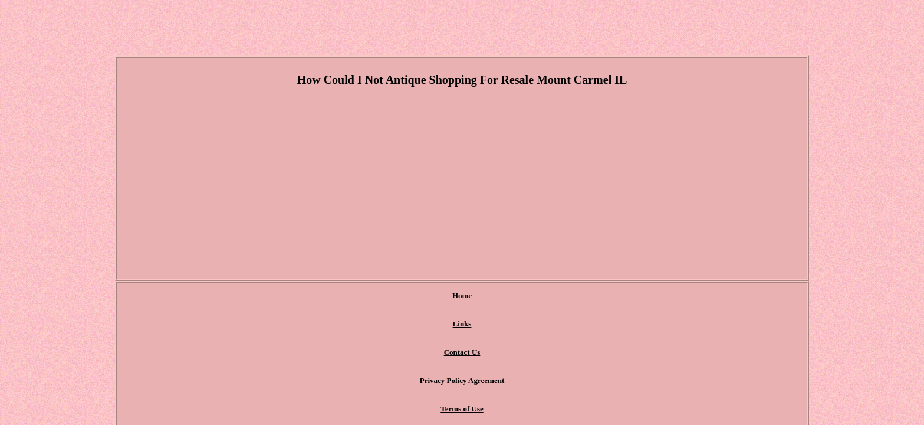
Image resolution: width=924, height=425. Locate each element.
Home (323, 296)
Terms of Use (576, 296)
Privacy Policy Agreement (493, 296)
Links (363, 296)
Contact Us (411, 296)
